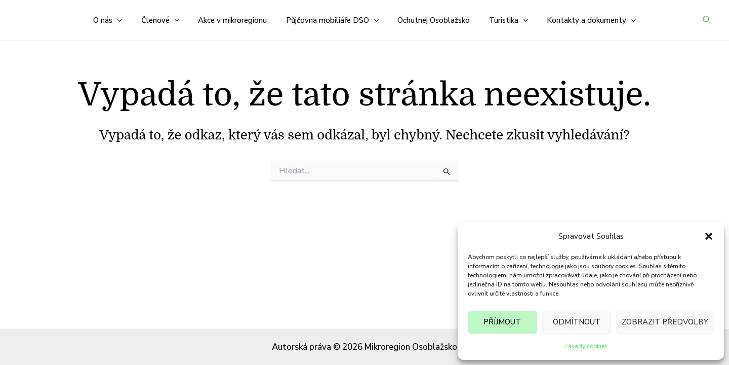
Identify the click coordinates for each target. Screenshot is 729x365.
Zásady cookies (586, 346)
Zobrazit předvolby (665, 322)
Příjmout (502, 322)
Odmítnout (576, 322)
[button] (709, 236)
